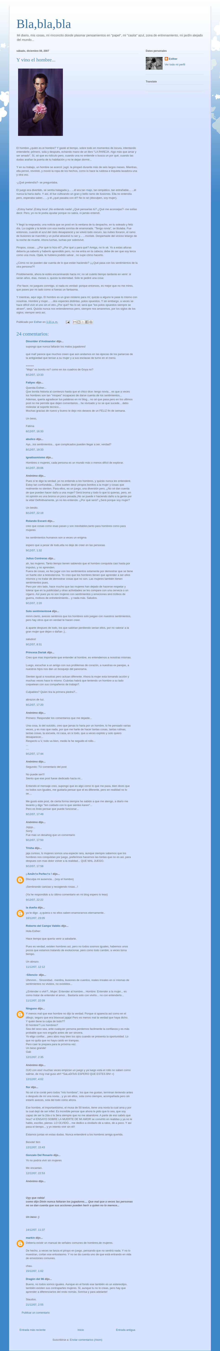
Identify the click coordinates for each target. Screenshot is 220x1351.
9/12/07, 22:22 (34, 899)
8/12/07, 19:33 (34, 449)
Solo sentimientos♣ (38, 611)
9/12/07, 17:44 (34, 753)
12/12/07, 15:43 (35, 1147)
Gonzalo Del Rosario (39, 1155)
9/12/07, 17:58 (34, 866)
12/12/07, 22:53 (35, 1173)
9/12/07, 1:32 (34, 550)
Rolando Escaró (36, 520)
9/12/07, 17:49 (34, 814)
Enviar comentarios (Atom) (86, 1339)
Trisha (30, 848)
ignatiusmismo (35, 457)
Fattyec (31, 382)
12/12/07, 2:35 (34, 1057)
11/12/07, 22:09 (35, 1000)
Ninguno (31, 1008)
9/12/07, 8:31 (34, 644)
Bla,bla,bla (43, 24)
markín (30, 1237)
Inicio (81, 1329)
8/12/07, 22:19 (34, 512)
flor (28, 1087)
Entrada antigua (125, 1329)
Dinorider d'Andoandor (41, 341)
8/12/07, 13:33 (34, 374)
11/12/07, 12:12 (35, 966)
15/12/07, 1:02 (34, 1271)
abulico (31, 439)
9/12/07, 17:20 (34, 704)
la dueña (31, 907)
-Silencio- (32, 974)
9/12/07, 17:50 (34, 840)
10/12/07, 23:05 (35, 918)
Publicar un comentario (36, 1312)
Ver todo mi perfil (175, 64)
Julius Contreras (37, 558)
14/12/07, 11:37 (35, 1229)
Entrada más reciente (33, 1329)
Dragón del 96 (35, 1279)
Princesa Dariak (36, 652)
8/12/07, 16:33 (34, 431)
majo (89, 190)
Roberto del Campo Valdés (43, 925)
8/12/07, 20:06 (34, 467)
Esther (173, 58)
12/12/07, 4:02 (34, 1079)
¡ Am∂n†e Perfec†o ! (39, 873)
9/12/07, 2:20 (34, 603)
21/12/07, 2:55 (34, 1304)
